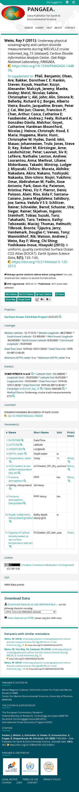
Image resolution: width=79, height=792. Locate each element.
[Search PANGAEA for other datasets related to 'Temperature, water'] (10, 461)
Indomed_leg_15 (29, 388)
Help (49, 27)
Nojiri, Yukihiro (57, 177)
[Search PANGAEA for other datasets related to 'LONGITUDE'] (24, 449)
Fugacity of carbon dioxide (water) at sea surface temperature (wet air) (20, 538)
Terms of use (30, 779)
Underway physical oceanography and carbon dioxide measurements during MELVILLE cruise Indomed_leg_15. (37, 641)
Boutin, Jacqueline (34, 105)
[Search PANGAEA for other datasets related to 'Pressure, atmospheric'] (24, 481)
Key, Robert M (24, 148)
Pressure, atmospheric (16, 479)
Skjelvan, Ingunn (47, 211)
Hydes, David (44, 139)
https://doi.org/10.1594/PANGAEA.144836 (41, 68)
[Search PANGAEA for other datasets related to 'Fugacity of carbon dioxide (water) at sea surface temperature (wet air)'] (10, 546)
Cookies (7, 782)
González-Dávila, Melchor (29, 122)
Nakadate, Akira (21, 173)
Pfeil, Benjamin (47, 76)
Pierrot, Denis (54, 190)
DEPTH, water (16, 453)
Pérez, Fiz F (32, 190)
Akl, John (39, 97)
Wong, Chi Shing (43, 240)
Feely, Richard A (57, 118)
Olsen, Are (73, 532)
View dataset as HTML (21, 618)
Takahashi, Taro (21, 219)
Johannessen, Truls (36, 143)
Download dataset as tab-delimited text (31, 604)
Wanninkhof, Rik (22, 236)
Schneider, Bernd (34, 207)
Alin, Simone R (61, 97)
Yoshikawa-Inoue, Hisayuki (30, 245)
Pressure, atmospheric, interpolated (16, 500)
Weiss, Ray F (14, 40)
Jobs (19, 782)
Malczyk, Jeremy (40, 88)
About (58, 27)
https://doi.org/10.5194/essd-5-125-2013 (38, 263)
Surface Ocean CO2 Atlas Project (26, 317)
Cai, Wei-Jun (21, 110)
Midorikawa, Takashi (25, 164)
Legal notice (9, 779)
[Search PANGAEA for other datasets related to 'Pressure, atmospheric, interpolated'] (24, 503)
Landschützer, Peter (25, 152)
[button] (43, 299)
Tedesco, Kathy (49, 219)
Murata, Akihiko (55, 169)
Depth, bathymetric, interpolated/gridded (21, 516)
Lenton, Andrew (52, 156)
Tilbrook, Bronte (21, 228)
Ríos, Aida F (42, 194)
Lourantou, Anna (22, 160)
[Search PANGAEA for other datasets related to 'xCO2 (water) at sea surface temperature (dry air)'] (19, 473)
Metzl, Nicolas (33, 93)
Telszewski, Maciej (23, 223)
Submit (39, 27)
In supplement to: (21, 76)
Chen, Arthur (18, 114)
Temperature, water (20, 458)
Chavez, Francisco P (48, 110)
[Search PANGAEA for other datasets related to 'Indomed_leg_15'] (41, 388)
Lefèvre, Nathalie (22, 156)
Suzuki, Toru (48, 215)
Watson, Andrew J (52, 236)
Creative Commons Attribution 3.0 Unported (47, 565)
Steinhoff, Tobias (22, 215)
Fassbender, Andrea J (25, 118)
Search (28, 27)
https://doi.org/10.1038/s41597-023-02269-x (32, 744)
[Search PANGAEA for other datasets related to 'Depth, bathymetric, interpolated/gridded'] (10, 521)
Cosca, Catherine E (46, 114)
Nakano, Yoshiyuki (52, 173)
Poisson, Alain (19, 194)
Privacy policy (52, 779)
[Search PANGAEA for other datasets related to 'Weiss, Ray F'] (69, 461)
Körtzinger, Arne (52, 148)
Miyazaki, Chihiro (25, 169)
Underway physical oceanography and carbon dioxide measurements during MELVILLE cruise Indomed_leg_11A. (37, 665)
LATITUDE (14, 444)
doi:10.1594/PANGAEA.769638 (25, 416)
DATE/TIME (14, 440)
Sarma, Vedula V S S (31, 202)
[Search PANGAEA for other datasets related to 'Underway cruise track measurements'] (13, 396)
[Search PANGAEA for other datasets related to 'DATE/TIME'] (22, 440)
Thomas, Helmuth (56, 223)
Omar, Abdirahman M (26, 181)
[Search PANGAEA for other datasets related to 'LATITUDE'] (21, 444)
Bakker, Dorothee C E (33, 80)
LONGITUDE (15, 449)
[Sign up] (67, 2)
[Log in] (73, 2)
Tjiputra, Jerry (48, 228)
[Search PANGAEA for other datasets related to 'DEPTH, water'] (25, 453)
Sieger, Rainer (19, 211)
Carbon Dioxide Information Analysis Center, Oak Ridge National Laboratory (40, 57)
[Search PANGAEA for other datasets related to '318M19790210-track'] (32, 373)
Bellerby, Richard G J (24, 101)
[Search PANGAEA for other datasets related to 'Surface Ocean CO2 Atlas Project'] (60, 316)
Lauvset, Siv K (55, 152)
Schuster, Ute (62, 207)
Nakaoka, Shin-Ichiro (25, 177)
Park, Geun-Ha (35, 186)
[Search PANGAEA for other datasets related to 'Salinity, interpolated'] (10, 488)
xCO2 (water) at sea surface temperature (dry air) (20, 469)
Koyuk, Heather (34, 84)
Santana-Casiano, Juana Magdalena (38, 196)
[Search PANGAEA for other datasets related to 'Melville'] (63, 388)
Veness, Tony (58, 232)
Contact (70, 27)
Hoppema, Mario (33, 135)
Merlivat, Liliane (51, 160)
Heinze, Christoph (39, 131)
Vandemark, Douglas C (26, 232)
